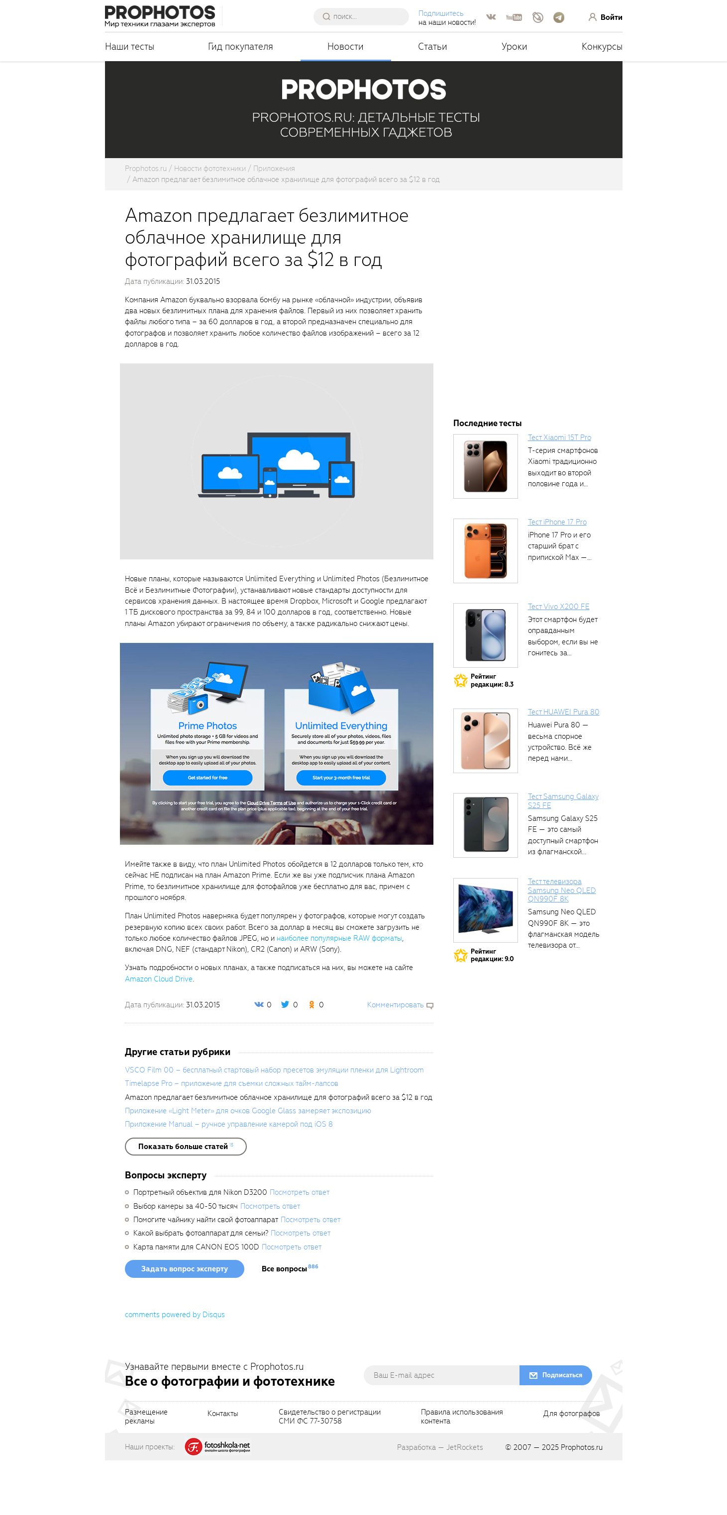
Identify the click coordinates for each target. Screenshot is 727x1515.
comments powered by (175, 1369)
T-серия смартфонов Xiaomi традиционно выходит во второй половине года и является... (563, 527)
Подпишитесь (441, 13)
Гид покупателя (240, 46)
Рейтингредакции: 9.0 (492, 1010)
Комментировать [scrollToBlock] (395, 1060)
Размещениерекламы (146, 1472)
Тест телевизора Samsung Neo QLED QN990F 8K (562, 945)
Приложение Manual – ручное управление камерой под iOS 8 (229, 1179)
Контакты (223, 1468)
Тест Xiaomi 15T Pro (559, 492)
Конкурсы (602, 46)
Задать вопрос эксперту (184, 1324)
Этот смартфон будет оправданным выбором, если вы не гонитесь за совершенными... (563, 696)
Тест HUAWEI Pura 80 (564, 767)
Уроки (514, 46)
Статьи (432, 46)
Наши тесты (129, 46)
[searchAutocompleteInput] (365, 16)
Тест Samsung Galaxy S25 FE (563, 855)
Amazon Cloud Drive (159, 1034)
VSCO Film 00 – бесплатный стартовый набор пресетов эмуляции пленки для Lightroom (274, 1125)
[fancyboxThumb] (276, 516)
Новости (345, 46)
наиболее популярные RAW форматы (339, 993)
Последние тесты (487, 478)
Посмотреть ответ (299, 1247)
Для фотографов (571, 1468)
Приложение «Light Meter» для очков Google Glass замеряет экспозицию (248, 1165)
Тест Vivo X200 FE (559, 661)
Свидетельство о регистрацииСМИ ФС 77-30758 (330, 1472)
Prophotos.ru (582, 1502)
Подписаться (562, 1430)
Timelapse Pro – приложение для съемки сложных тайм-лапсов (231, 1138)
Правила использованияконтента (462, 1472)
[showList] (186, 1201)
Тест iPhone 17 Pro (557, 577)
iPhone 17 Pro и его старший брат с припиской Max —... (560, 601)
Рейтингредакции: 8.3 (492, 735)
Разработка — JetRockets (440, 1502)
